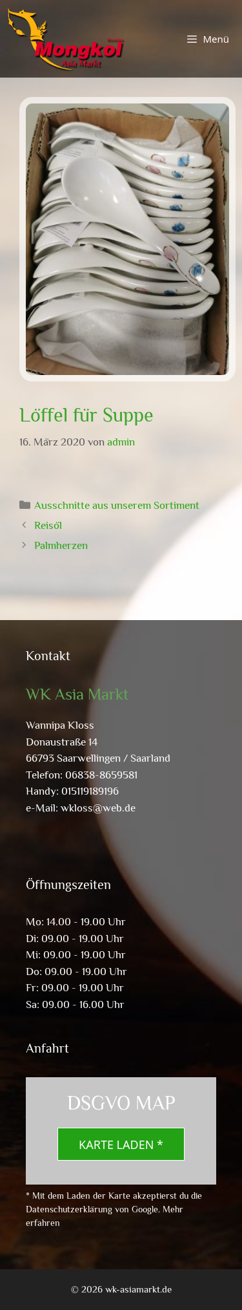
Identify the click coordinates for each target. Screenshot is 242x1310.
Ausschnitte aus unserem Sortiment (116, 505)
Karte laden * (121, 1144)
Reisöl (48, 525)
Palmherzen (61, 545)
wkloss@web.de (98, 808)
